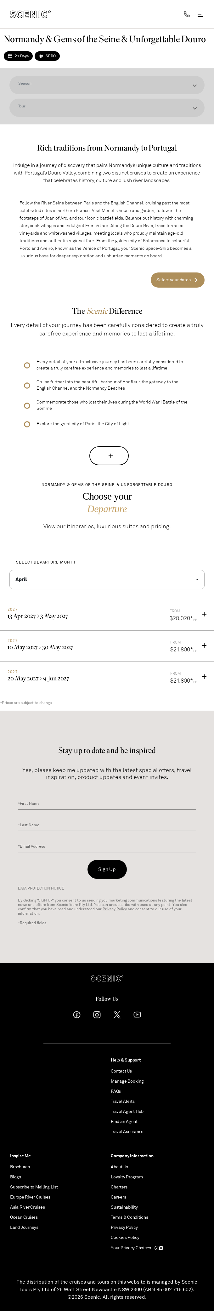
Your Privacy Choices (137, 1248)
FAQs (116, 1091)
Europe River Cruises (30, 1197)
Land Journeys (24, 1227)
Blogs (15, 1177)
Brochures (20, 1167)
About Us (119, 1167)
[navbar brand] (30, 14)
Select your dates (173, 280)
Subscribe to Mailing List (34, 1187)
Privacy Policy (115, 909)
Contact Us (121, 1071)
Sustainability (124, 1207)
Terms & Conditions (129, 1217)
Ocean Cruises (24, 1217)
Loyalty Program (127, 1177)
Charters (119, 1187)
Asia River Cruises (27, 1207)
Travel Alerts (123, 1101)
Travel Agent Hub (127, 1111)
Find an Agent (124, 1121)
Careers (118, 1197)
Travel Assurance (127, 1131)
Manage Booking (127, 1081)
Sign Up (107, 869)
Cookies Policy (125, 1237)
